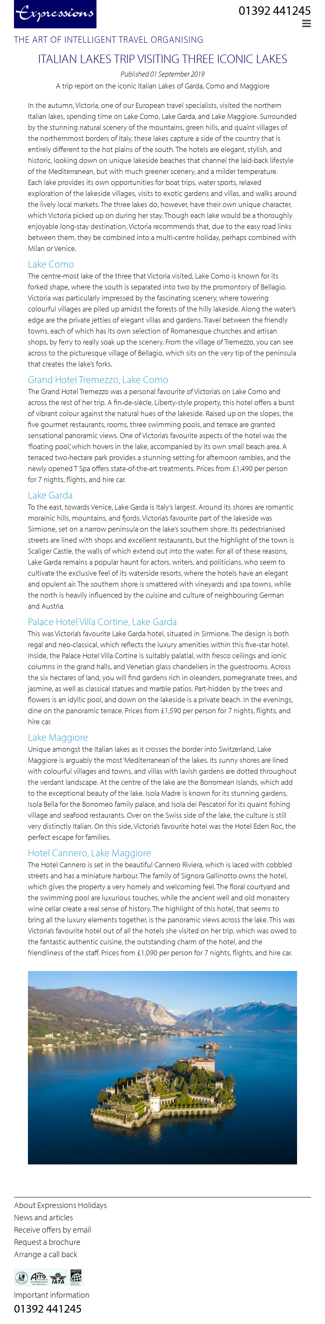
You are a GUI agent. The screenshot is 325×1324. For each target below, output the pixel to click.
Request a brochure (47, 1241)
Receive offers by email (52, 1229)
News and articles (43, 1217)
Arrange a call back (45, 1254)
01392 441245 (275, 10)
